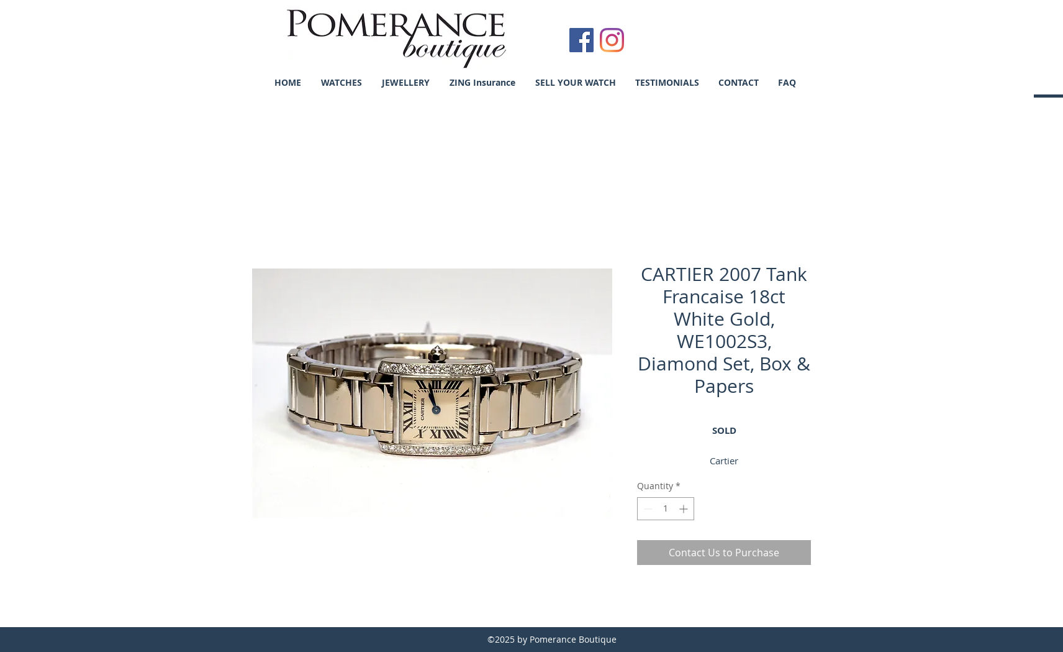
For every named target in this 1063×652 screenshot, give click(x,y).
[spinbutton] (665, 509)
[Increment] (684, 509)
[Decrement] (646, 509)
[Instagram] (612, 40)
